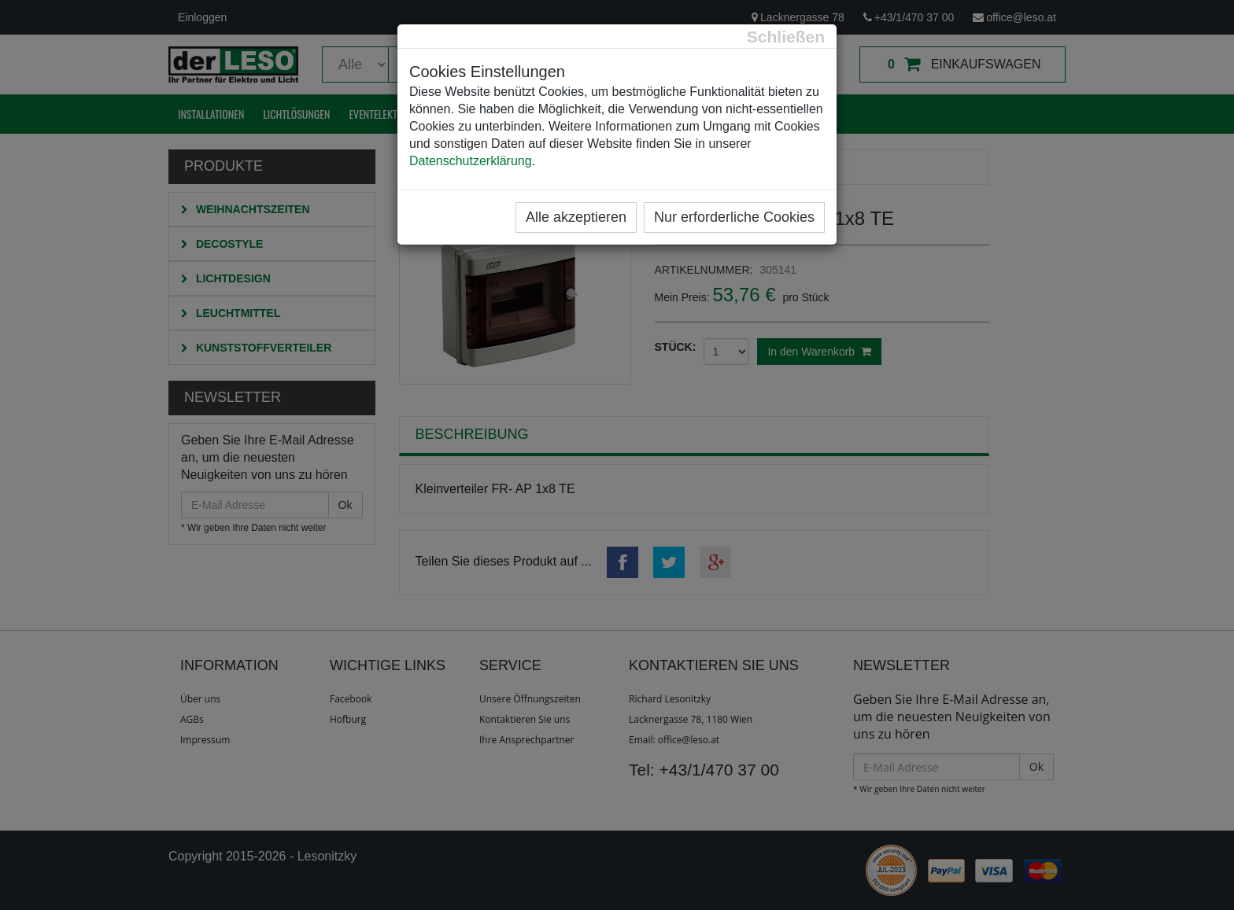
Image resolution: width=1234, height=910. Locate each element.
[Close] (786, 36)
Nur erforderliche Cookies (734, 217)
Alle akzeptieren (576, 217)
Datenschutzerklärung (470, 161)
